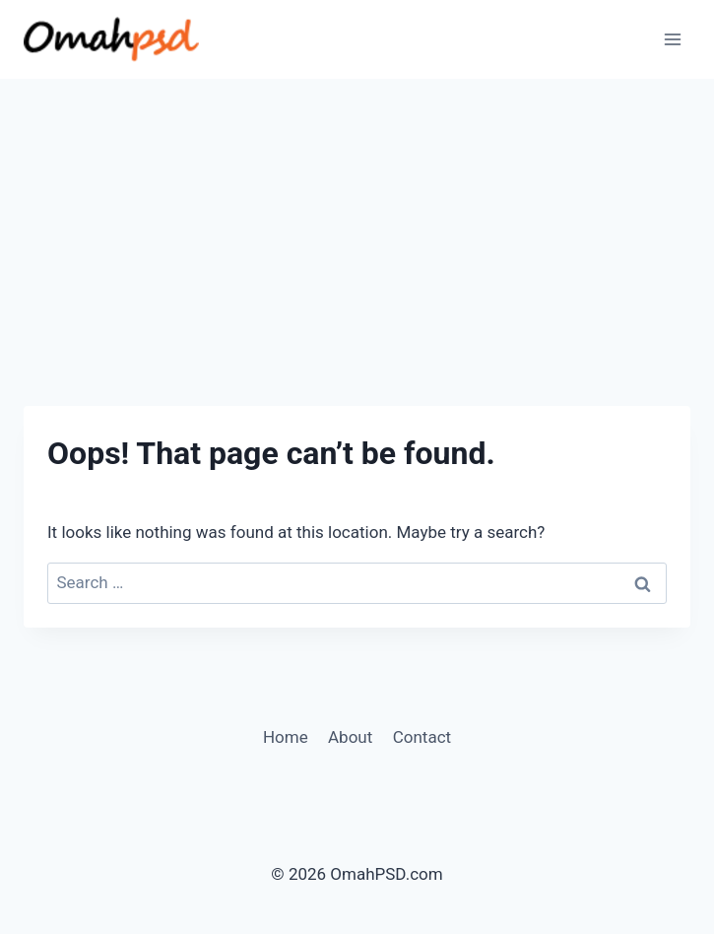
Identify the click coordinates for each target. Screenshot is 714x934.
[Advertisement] (357, 227)
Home (285, 737)
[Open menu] (672, 39)
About (350, 737)
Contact (422, 737)
